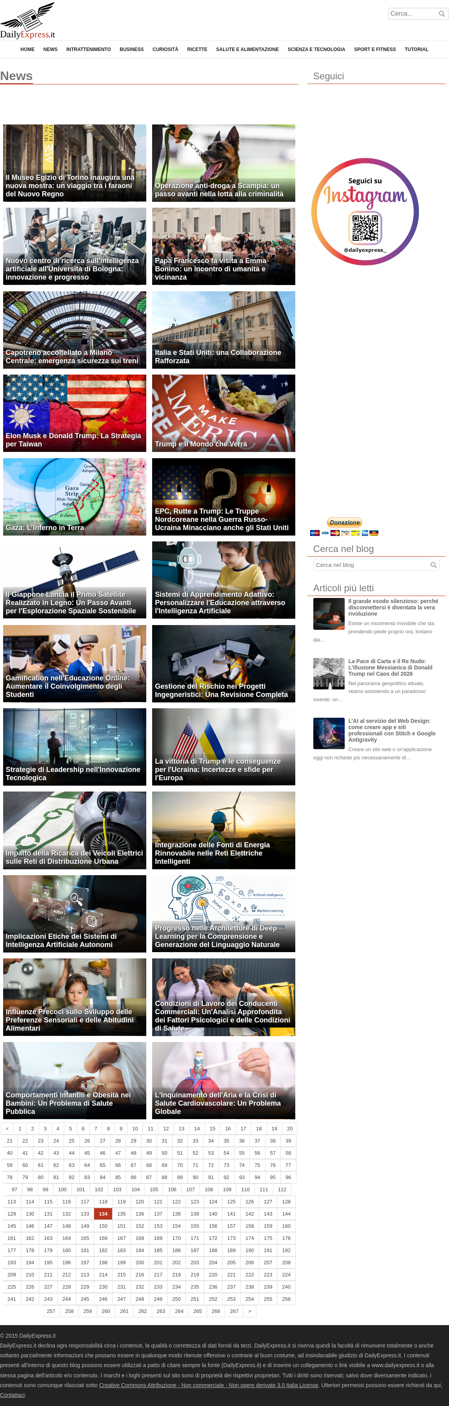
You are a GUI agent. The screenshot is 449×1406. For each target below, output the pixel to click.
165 (85, 1238)
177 (11, 1250)
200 (140, 1262)
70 (180, 1165)
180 (66, 1250)
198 (103, 1262)
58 (288, 1153)
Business (132, 49)
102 (99, 1189)
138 (176, 1214)
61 (41, 1165)
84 (102, 1177)
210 (30, 1275)
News (51, 49)
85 (118, 1177)
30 (149, 1141)
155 (195, 1226)
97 (14, 1189)
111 (264, 1189)
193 (11, 1262)
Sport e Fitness (375, 49)
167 (121, 1238)
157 (231, 1226)
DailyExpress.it (27, 20)
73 (226, 1165)
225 (11, 1287)
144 (286, 1214)
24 (56, 1141)
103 (117, 1189)
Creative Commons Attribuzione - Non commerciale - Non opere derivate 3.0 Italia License (208, 1385)
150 (103, 1226)
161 (11, 1238)
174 (249, 1238)
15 (212, 1129)
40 (10, 1153)
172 (213, 1238)
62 (56, 1165)
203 (195, 1262)
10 (135, 1129)
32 (180, 1141)
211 (48, 1275)
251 (195, 1299)
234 (176, 1287)
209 (11, 1275)
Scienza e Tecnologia (316, 49)
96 (288, 1177)
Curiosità (165, 49)
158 (249, 1226)
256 (286, 1299)
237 (231, 1287)
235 (195, 1287)
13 (181, 1129)
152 (140, 1226)
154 (176, 1226)
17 (243, 1129)
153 (158, 1226)
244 (66, 1299)
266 (216, 1311)
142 (249, 1214)
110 (245, 1189)
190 (249, 1250)
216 (140, 1275)
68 (149, 1165)
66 (118, 1165)
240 (286, 1287)
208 (286, 1262)
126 (249, 1202)
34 (211, 1141)
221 (231, 1275)
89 (180, 1177)
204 (213, 1262)
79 (25, 1177)
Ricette (197, 49)
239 (268, 1287)
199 (121, 1262)
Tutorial (416, 49)
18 (259, 1129)
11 (150, 1129)
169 (158, 1238)
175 (268, 1238)
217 (158, 1275)
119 (121, 1202)
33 (195, 1141)
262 (142, 1311)
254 (249, 1299)
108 (209, 1189)
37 (257, 1141)
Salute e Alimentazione (247, 49)
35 (226, 1141)
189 (231, 1250)
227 (48, 1287)
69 (164, 1165)
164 (66, 1238)
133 (85, 1214)
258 (69, 1311)
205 (231, 1262)
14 (197, 1129)
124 (213, 1202)
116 (66, 1202)
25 (71, 1141)
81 (56, 1177)
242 (30, 1299)
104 (135, 1189)
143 (268, 1214)
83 (87, 1177)
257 (51, 1311)
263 (161, 1311)
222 (249, 1275)
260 (106, 1311)
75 (257, 1165)
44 (71, 1153)
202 (176, 1262)
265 (197, 1311)
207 (268, 1262)
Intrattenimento (88, 49)
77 (288, 1165)
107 (190, 1189)
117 (85, 1202)
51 (180, 1153)
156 (213, 1226)
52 (195, 1153)
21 (10, 1141)
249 (158, 1299)
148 (66, 1226)
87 (149, 1177)
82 (71, 1177)
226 (30, 1287)
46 (102, 1153)
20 (290, 1129)
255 (268, 1299)
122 (176, 1202)
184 (140, 1250)
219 (195, 1275)
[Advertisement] (92, 108)
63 (71, 1165)
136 (140, 1214)
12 (166, 1129)
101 (80, 1189)
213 (85, 1275)
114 (30, 1202)
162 (30, 1238)
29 (133, 1141)
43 (56, 1153)
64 (87, 1165)
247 (121, 1299)
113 (11, 1202)
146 (30, 1226)
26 (87, 1141)
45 (87, 1153)
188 (213, 1250)
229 (85, 1287)
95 (273, 1177)
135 (121, 1214)
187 (195, 1250)
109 (227, 1189)
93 (242, 1177)
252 (213, 1299)
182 (103, 1250)
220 (213, 1275)
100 (62, 1189)
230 (103, 1287)
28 (118, 1141)
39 (288, 1141)
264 (179, 1311)
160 (286, 1226)
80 (41, 1177)
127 (268, 1202)
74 (242, 1165)
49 (149, 1153)
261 (124, 1311)
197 (85, 1262)
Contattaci (12, 1395)
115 (48, 1202)
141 (231, 1214)
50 (164, 1153)
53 (211, 1153)
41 (25, 1153)
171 (195, 1238)
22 (25, 1141)
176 (286, 1238)
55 (242, 1153)
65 (102, 1165)
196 (66, 1262)
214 (103, 1275)
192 (286, 1250)
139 (195, 1214)
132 (66, 1214)
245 (85, 1299)
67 (133, 1165)
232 (140, 1287)
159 (268, 1226)
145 (11, 1226)
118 (103, 1202)
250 (176, 1299)
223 (268, 1275)
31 (164, 1141)
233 (158, 1287)
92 (226, 1177)
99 (45, 1189)
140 (213, 1214)
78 (10, 1177)
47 (118, 1153)
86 (133, 1177)
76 (273, 1165)
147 (48, 1226)
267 (234, 1311)
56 (257, 1153)
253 (231, 1299)
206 (249, 1262)
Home (27, 49)
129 (11, 1214)
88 (164, 1177)
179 (48, 1250)
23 (41, 1141)
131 (48, 1214)
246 (103, 1299)
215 (121, 1275)
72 (211, 1165)
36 (242, 1141)
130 (30, 1214)
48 (133, 1153)
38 (273, 1141)
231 (121, 1287)
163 (48, 1238)
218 (176, 1275)
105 (154, 1189)
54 (226, 1153)
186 (176, 1250)
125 (231, 1202)
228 (66, 1287)
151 (121, 1226)
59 (10, 1165)
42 (41, 1153)
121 (158, 1202)
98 (30, 1189)
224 (286, 1275)
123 (195, 1202)
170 (176, 1238)
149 (85, 1226)
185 (158, 1250)
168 (140, 1238)
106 (172, 1189)
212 (66, 1275)
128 (286, 1202)
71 (195, 1165)
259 (88, 1311)
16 (228, 1129)
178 (30, 1250)
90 (195, 1177)
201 (158, 1262)
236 (213, 1287)
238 (249, 1287)
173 (231, 1238)
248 (140, 1299)
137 (158, 1214)
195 (48, 1262)
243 (48, 1299)
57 (273, 1153)
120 (140, 1202)
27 (102, 1141)
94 (257, 1177)
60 (25, 1165)
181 (85, 1250)
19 (274, 1129)
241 (11, 1299)
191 (268, 1250)
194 (30, 1262)
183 (121, 1250)
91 (211, 1177)
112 (282, 1189)
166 (103, 1238)
